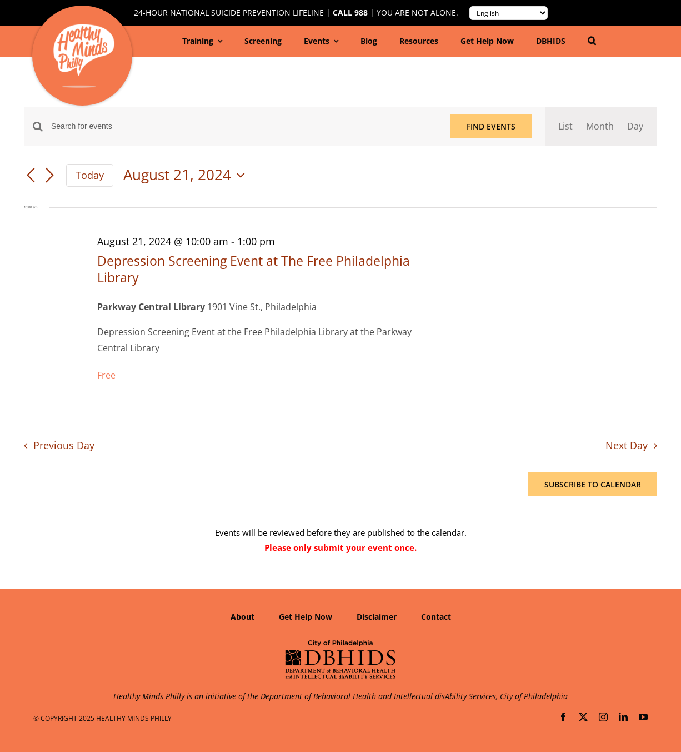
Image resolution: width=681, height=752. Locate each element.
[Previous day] (30, 176)
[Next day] (49, 176)
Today (90, 175)
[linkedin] (623, 717)
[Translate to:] (508, 13)
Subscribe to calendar (592, 484)
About (242, 616)
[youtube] (643, 717)
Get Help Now (305, 616)
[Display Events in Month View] (600, 126)
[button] (592, 41)
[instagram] (603, 717)
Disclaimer (377, 616)
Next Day (626, 445)
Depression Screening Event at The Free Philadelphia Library (253, 269)
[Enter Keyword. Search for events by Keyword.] (244, 126)
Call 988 (350, 13)
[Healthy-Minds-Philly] (84, 28)
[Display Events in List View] (565, 126)
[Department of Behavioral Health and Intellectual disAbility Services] (340, 644)
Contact (436, 616)
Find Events (491, 126)
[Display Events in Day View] (635, 126)
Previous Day (63, 445)
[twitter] (583, 717)
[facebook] (563, 717)
